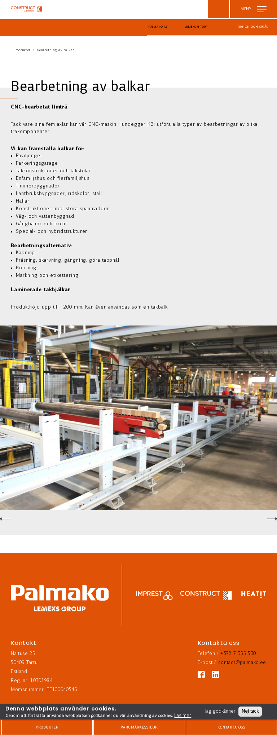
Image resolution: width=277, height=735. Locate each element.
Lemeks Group (196, 27)
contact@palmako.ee (242, 662)
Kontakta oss (231, 728)
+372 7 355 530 (238, 653)
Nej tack (250, 711)
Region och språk (253, 27)
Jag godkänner (220, 711)
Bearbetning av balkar (55, 50)
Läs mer (182, 715)
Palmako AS (158, 27)
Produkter (22, 50)
